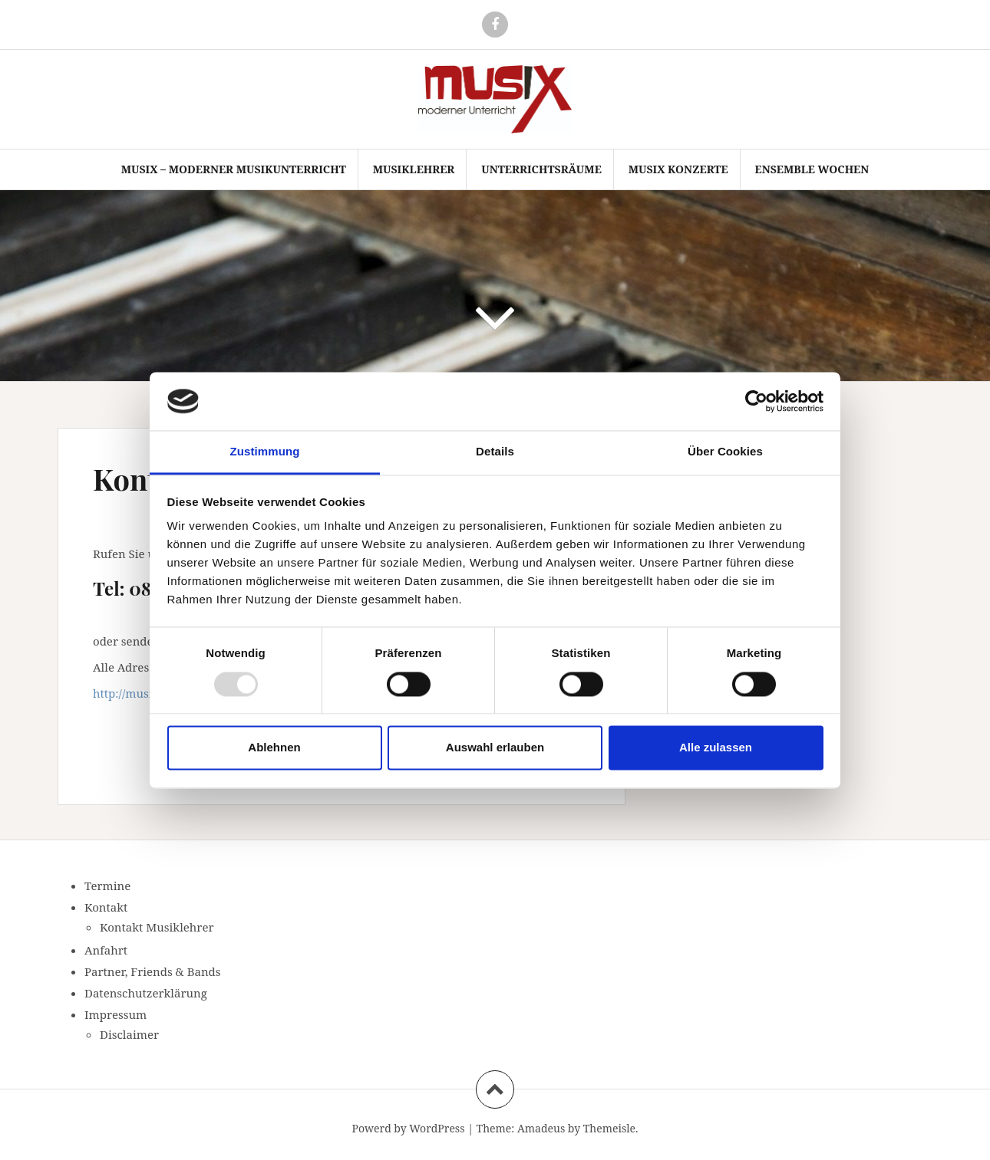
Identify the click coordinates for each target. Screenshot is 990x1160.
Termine (107, 885)
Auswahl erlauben (495, 747)
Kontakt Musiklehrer (157, 927)
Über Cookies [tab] (725, 451)
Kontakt (105, 907)
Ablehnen (274, 747)
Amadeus (541, 1128)
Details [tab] (495, 451)
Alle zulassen (715, 747)
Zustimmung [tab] (265, 451)
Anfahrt (105, 950)
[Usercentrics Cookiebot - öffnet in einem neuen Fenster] (756, 400)
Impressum (115, 1014)
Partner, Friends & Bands (152, 971)
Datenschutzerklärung (145, 993)
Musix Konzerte (678, 169)
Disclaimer (129, 1034)
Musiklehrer (414, 169)
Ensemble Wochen (812, 169)
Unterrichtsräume (541, 169)
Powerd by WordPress (407, 1128)
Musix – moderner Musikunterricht (233, 169)
